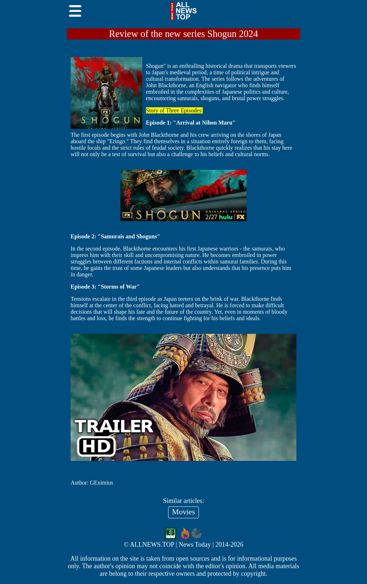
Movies (183, 512)
